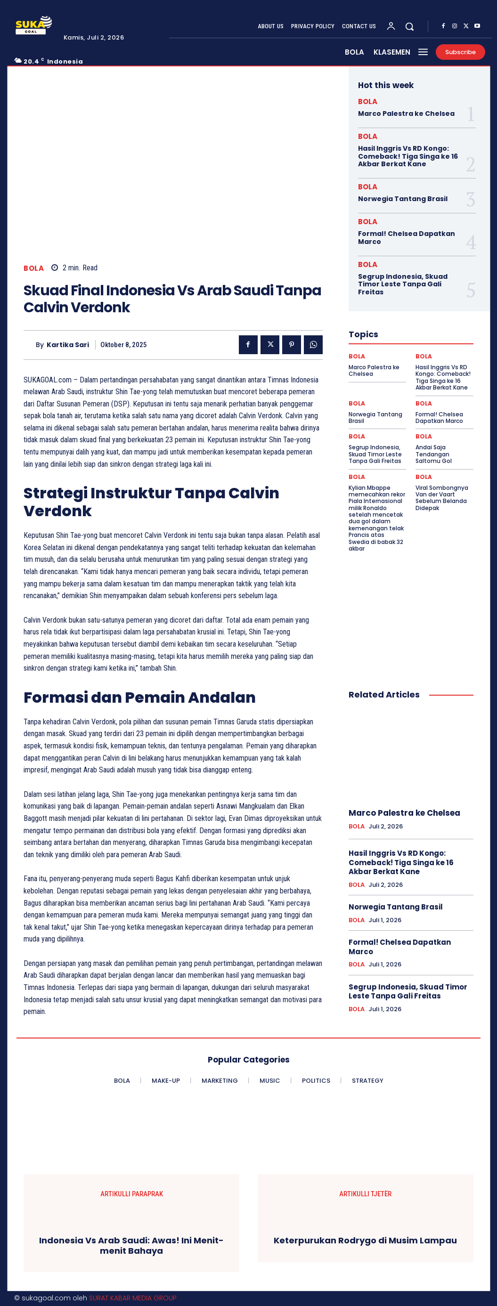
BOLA (34, 268)
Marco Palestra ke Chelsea (406, 113)
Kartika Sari (68, 345)
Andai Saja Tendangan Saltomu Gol (434, 454)
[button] (409, 26)
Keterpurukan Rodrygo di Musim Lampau (365, 1240)
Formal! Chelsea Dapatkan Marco (406, 237)
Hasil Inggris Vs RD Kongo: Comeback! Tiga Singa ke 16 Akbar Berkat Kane (408, 156)
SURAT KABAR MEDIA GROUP (133, 1298)
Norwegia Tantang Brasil (403, 198)
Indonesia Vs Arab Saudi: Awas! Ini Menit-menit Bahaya (131, 1245)
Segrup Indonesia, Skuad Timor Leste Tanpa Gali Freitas (403, 284)
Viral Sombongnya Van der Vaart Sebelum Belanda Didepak (442, 498)
